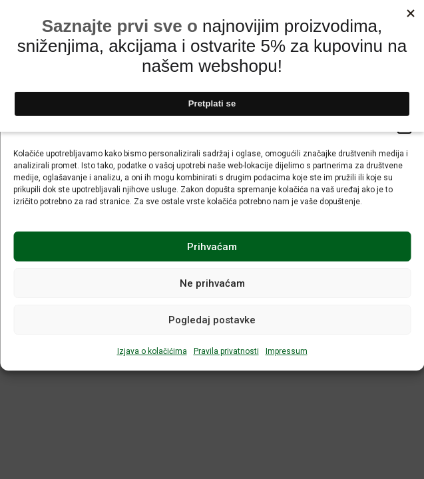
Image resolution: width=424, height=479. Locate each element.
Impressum (287, 351)
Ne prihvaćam (212, 283)
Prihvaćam (212, 247)
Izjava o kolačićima (152, 351)
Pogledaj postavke (212, 320)
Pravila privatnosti (226, 351)
